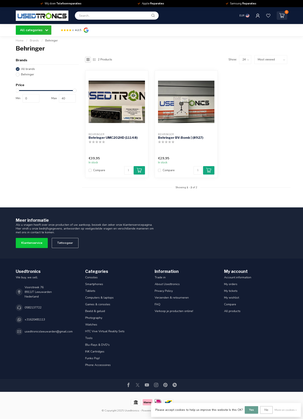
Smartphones (94, 284)
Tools (89, 338)
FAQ (157, 304)
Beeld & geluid (95, 311)
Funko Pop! (92, 358)
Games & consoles (97, 304)
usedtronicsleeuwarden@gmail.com (49, 332)
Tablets (90, 291)
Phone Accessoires (98, 365)
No (266, 410)
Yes (251, 410)
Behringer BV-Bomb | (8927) (180, 138)
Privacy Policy (164, 291)
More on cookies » (286, 410)
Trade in (160, 277)
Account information (237, 277)
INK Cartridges (94, 352)
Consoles (91, 277)
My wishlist (231, 298)
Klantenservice (31, 243)
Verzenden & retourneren (172, 298)
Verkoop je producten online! (174, 311)
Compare (99, 170)
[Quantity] (128, 170)
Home (20, 41)
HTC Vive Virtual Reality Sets (105, 331)
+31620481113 (35, 320)
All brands (28, 69)
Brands (34, 41)
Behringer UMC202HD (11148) (113, 138)
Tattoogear (65, 243)
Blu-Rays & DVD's (97, 345)
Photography (93, 318)
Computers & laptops (99, 298)
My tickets (231, 291)
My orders (230, 284)
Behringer (51, 41)
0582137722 (33, 308)
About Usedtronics (167, 284)
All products (232, 311)
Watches (91, 325)
